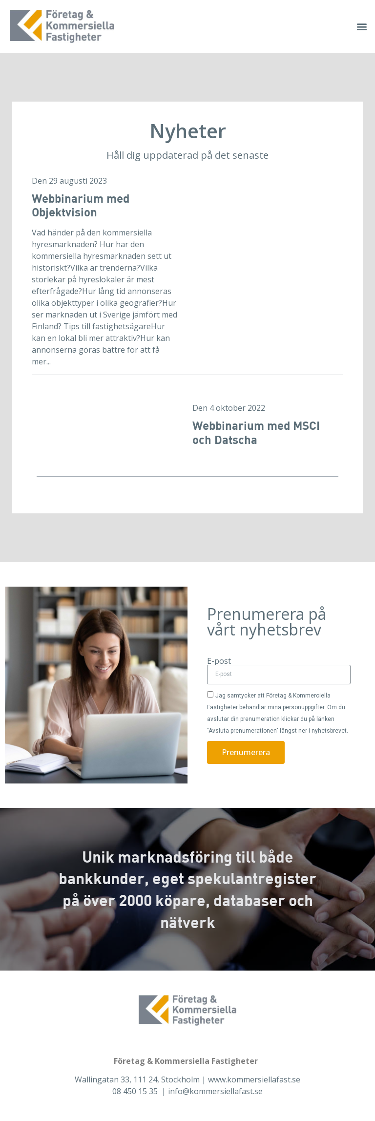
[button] (362, 26)
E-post (219, 661)
